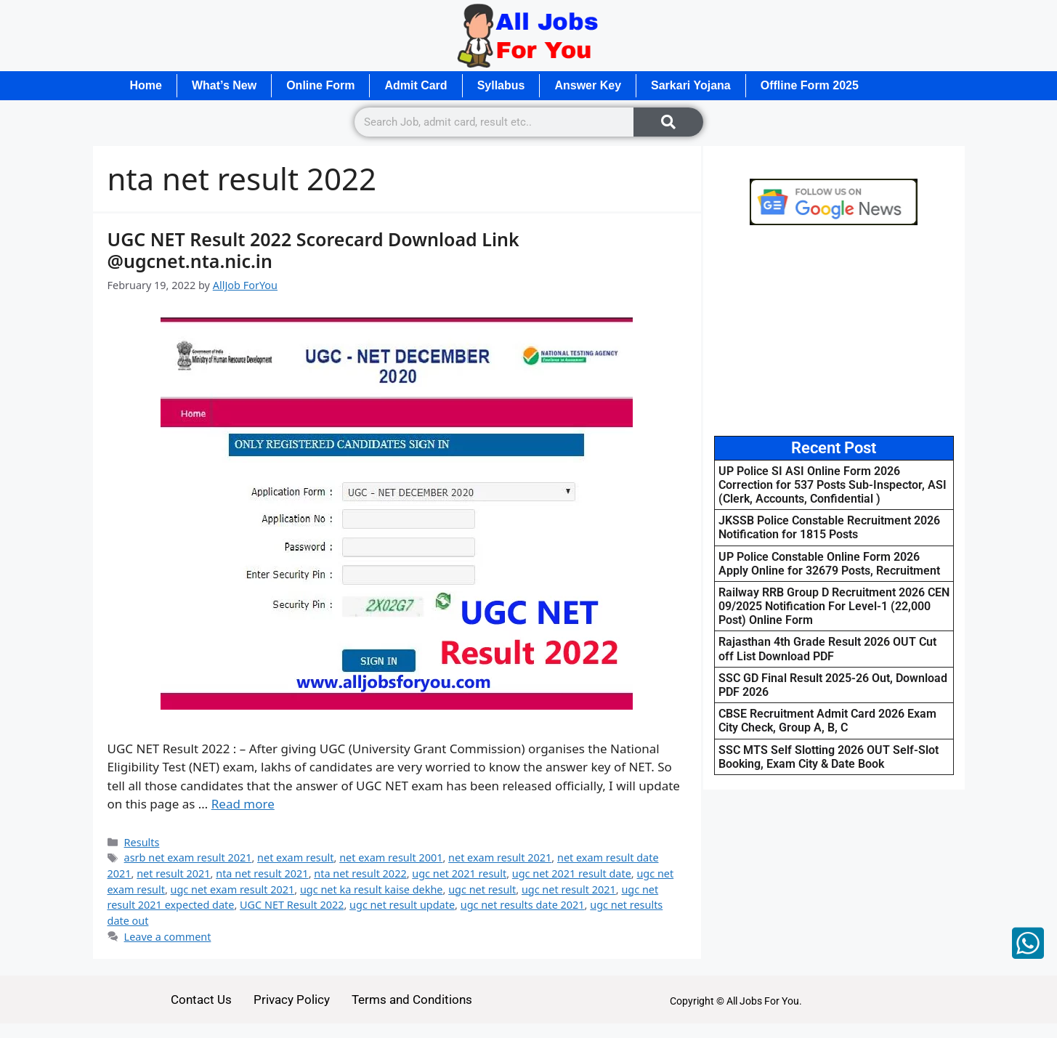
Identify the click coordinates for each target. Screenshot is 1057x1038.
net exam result (295, 857)
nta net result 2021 (262, 873)
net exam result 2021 (499, 857)
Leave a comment (167, 937)
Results (142, 842)
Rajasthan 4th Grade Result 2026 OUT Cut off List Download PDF (827, 648)
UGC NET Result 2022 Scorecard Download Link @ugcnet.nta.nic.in (313, 250)
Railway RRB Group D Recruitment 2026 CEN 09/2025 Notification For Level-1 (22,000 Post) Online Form (833, 606)
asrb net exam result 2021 (188, 857)
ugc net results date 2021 (523, 905)
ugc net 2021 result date (571, 873)
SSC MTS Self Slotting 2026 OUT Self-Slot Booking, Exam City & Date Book (828, 757)
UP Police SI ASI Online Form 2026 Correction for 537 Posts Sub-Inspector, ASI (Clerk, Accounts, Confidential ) (832, 485)
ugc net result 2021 (569, 889)
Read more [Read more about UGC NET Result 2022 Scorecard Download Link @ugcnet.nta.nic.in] (243, 803)
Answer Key (587, 85)
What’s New (224, 85)
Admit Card (415, 85)
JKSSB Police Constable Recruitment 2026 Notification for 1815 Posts (829, 527)
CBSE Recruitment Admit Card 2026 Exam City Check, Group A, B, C (827, 720)
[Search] (668, 122)
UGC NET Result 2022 (292, 905)
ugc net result (482, 889)
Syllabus (501, 85)
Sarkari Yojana (691, 85)
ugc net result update (402, 905)
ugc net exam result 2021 (233, 889)
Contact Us (201, 999)
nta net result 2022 (360, 873)
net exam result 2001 (390, 857)
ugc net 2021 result (459, 873)
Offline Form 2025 (810, 85)
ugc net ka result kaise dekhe (371, 889)
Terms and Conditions (412, 999)
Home (146, 85)
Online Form (320, 85)
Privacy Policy (292, 999)
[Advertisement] (834, 330)
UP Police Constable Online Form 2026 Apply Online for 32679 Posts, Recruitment (829, 563)
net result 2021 (173, 873)
